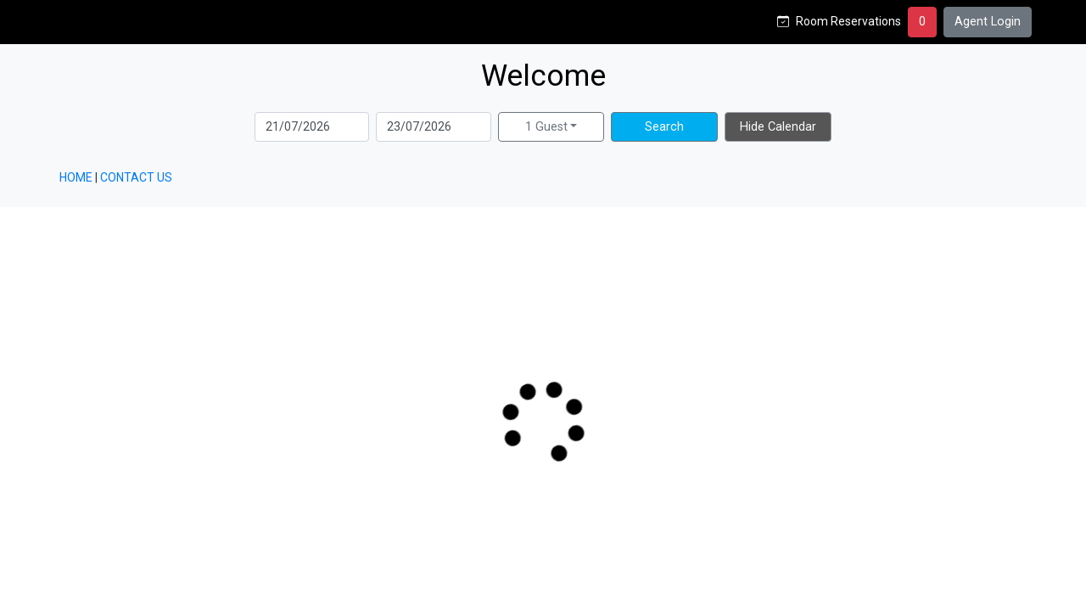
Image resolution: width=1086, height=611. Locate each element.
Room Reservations (848, 21)
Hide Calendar (778, 127)
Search (664, 127)
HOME (75, 177)
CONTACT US (136, 177)
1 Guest (546, 127)
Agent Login (987, 21)
